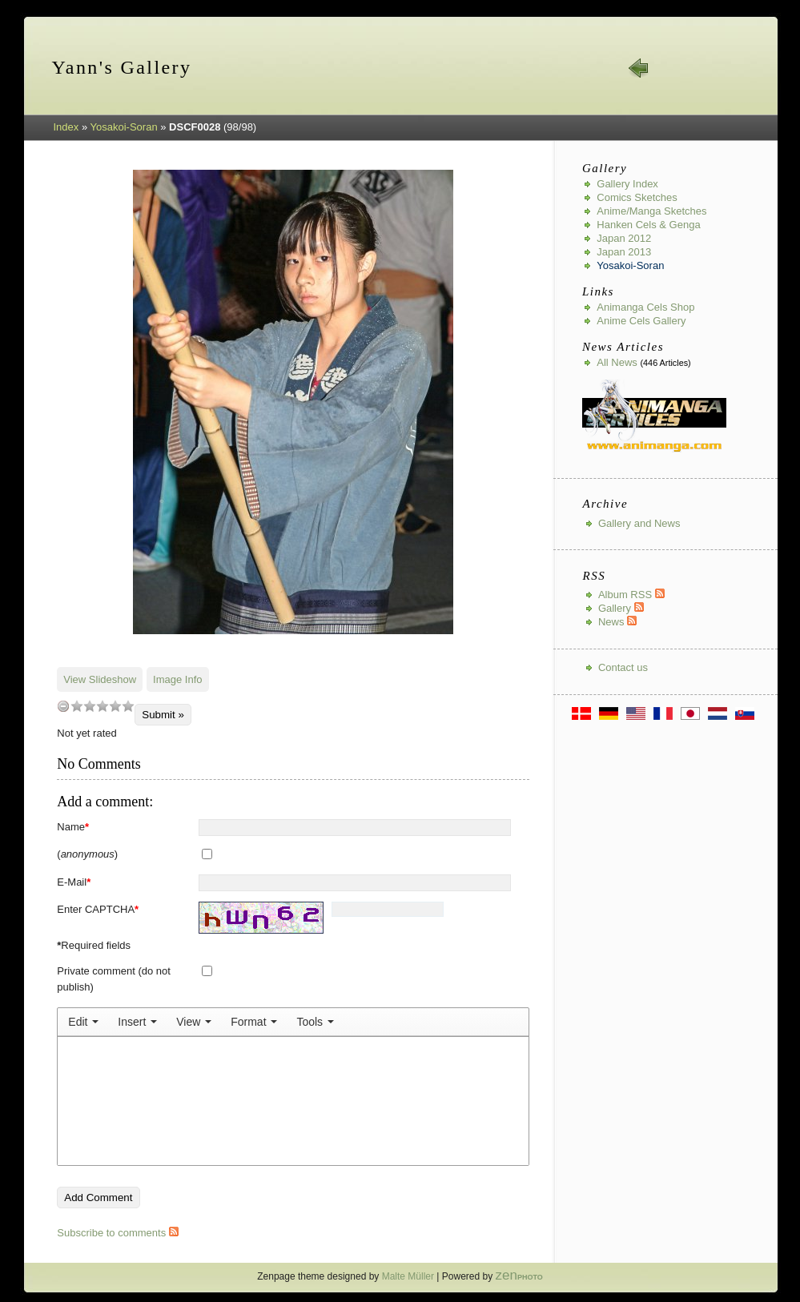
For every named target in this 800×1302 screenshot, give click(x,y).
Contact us (623, 667)
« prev (639, 68)
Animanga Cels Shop (645, 307)
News (617, 622)
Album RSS (631, 595)
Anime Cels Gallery (641, 321)
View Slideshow (99, 679)
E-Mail (73, 882)
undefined (63, 706)
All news (617, 362)
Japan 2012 (624, 238)
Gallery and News (639, 523)
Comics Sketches (637, 197)
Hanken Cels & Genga (648, 225)
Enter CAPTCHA (98, 909)
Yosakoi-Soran (124, 127)
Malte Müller (408, 1276)
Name (73, 827)
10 (128, 706)
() (87, 854)
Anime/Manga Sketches (651, 211)
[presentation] (83, 1022)
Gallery (621, 608)
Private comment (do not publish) (114, 979)
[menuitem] (83, 1022)
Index (66, 127)
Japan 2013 (624, 252)
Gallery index (627, 184)
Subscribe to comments (117, 1233)
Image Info (177, 679)
